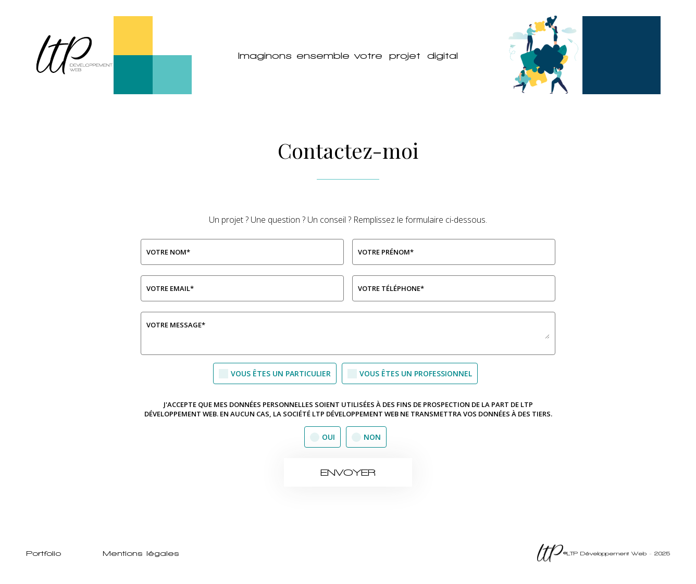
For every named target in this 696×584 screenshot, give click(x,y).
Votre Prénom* (386, 252)
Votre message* (175, 324)
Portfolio (43, 553)
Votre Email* (170, 288)
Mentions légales (141, 553)
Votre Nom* (168, 252)
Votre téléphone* (391, 288)
